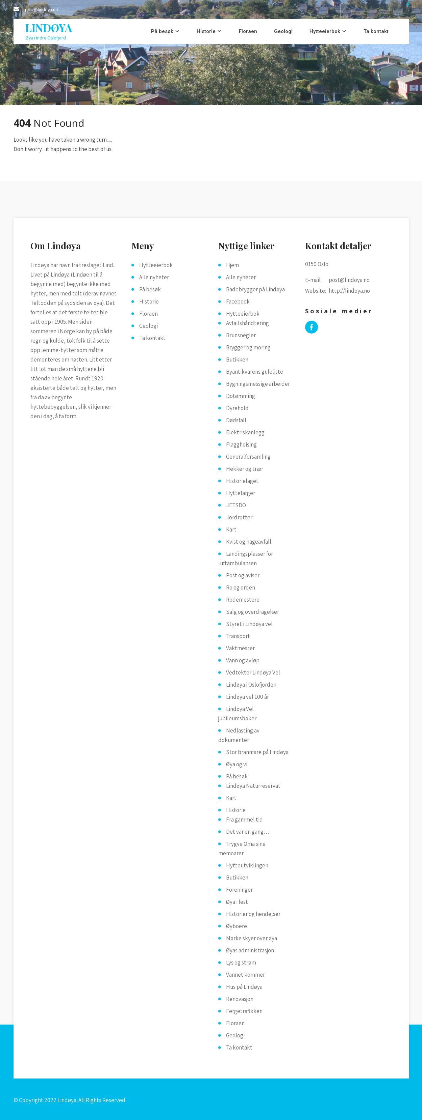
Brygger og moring (248, 347)
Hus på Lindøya (244, 986)
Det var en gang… (247, 831)
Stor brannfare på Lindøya (257, 752)
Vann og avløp (242, 660)
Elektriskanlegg (245, 432)
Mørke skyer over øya (251, 938)
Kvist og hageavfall (248, 541)
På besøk (162, 31)
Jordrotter (239, 517)
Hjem (232, 265)
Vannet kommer (245, 974)
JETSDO (236, 505)
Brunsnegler (241, 335)
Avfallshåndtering (247, 323)
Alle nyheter (154, 277)
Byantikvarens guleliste (254, 371)
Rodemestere (242, 599)
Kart (231, 529)
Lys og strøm (241, 962)
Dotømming (240, 396)
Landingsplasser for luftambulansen (245, 558)
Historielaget (242, 481)
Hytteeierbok (324, 31)
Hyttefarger (240, 493)
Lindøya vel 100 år (247, 696)
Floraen (248, 31)
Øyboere (236, 926)
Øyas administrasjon (250, 950)
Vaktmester (240, 648)
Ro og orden (240, 587)
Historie (206, 31)
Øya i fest (237, 902)
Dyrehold (237, 408)
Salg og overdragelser (252, 611)
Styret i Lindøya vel (249, 624)
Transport (238, 636)
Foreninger (239, 889)
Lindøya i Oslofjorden (251, 684)
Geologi (283, 31)
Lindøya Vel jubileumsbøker (237, 713)
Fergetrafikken (244, 1011)
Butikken (237, 359)
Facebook (238, 301)
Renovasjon (239, 999)
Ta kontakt (376, 31)
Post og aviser (242, 575)
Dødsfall (236, 420)
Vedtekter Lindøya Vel (253, 672)
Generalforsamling (248, 456)
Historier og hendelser (253, 914)
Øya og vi (236, 764)
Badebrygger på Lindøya (255, 289)
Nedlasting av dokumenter (238, 735)
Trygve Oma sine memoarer (242, 848)
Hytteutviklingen (247, 865)
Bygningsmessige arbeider (258, 383)
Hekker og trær (244, 468)
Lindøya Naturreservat (253, 785)
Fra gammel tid (244, 819)
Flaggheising (241, 444)
